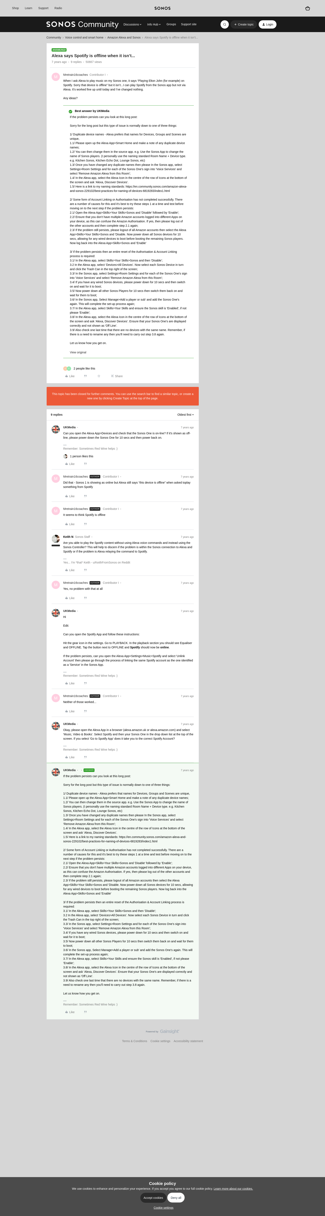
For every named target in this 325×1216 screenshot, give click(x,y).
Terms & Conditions (134, 1041)
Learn (28, 8)
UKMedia (69, 427)
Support (43, 8)
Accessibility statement (188, 1041)
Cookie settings (160, 1041)
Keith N (68, 536)
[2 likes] (79, 368)
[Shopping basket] (307, 8)
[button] (243, 24)
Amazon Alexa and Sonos (124, 37)
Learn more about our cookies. (233, 1188)
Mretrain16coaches (75, 74)
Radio (58, 8)
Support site (188, 24)
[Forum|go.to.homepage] (82, 24)
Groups (171, 24)
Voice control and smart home (84, 37)
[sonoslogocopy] (162, 8)
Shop (15, 8)
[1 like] (78, 456)
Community (53, 37)
